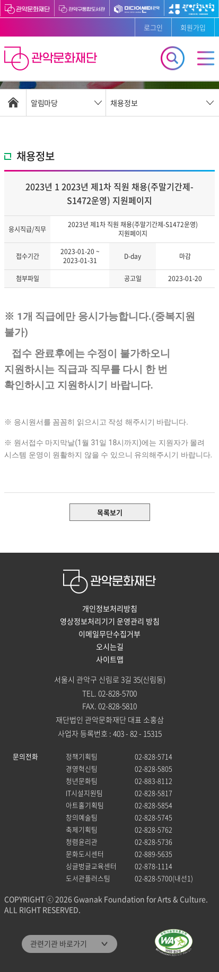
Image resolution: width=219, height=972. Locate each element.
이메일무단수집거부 (109, 633)
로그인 (153, 27)
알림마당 (44, 102)
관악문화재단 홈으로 (52, 60)
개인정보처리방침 (109, 608)
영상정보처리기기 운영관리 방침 (110, 621)
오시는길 (110, 646)
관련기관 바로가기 (58, 943)
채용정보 (124, 102)
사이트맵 (110, 659)
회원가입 (193, 27)
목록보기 (109, 512)
